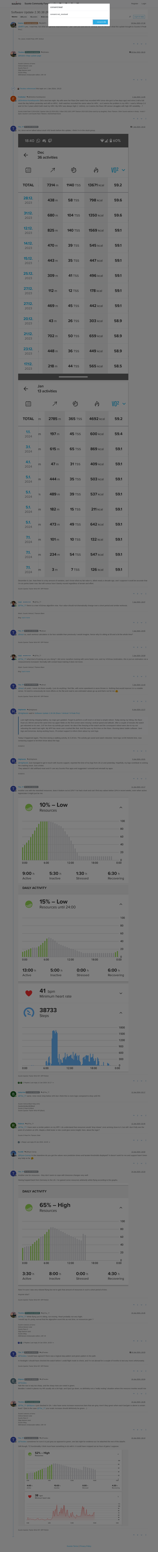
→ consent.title (100, 22)
